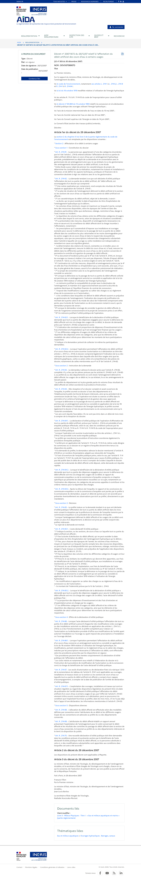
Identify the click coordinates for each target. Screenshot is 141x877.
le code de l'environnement (68, 84)
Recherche (119, 36)
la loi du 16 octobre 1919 (67, 90)
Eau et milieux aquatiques (68, 835)
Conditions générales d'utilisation (52, 867)
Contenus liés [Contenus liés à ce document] (34, 78)
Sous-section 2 (61, 365)
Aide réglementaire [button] (51, 36)
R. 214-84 (68, 86)
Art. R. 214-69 (61, 721)
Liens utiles (71, 867)
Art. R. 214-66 (61, 621)
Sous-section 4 (61, 617)
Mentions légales (31, 867)
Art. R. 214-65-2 (61, 590)
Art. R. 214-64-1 (61, 420)
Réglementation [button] (29, 36)
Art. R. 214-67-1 (61, 686)
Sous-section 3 (61, 503)
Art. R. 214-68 (61, 709)
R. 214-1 (59, 86)
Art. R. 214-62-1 (61, 317)
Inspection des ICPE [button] (76, 36)
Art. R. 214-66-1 (61, 640)
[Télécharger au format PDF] (122, 54)
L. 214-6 (112, 84)
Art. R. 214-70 (60, 735)
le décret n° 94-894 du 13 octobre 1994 (73, 104)
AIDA (19, 42)
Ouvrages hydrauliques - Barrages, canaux (98, 835)
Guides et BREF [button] (98, 36)
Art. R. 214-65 (61, 507)
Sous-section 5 (61, 705)
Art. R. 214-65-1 (61, 529)
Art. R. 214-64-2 (61, 469)
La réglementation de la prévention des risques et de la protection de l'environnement (46, 24)
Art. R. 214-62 (61, 178)
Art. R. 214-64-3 (61, 489)
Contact (19, 867)
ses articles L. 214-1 (99, 84)
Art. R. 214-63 (61, 370)
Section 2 (59, 143)
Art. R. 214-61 (60, 152)
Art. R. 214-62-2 (61, 349)
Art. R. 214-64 (61, 389)
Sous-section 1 (61, 147)
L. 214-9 (119, 84)
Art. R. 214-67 (60, 669)
